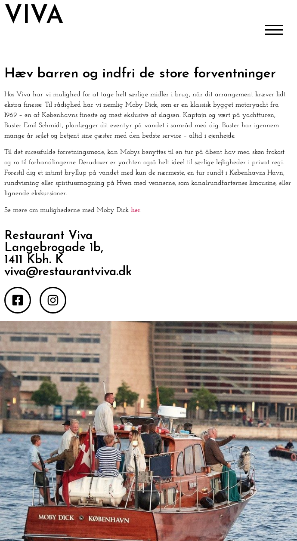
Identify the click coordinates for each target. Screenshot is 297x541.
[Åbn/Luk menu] (274, 31)
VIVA (34, 16)
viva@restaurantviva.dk (68, 272)
